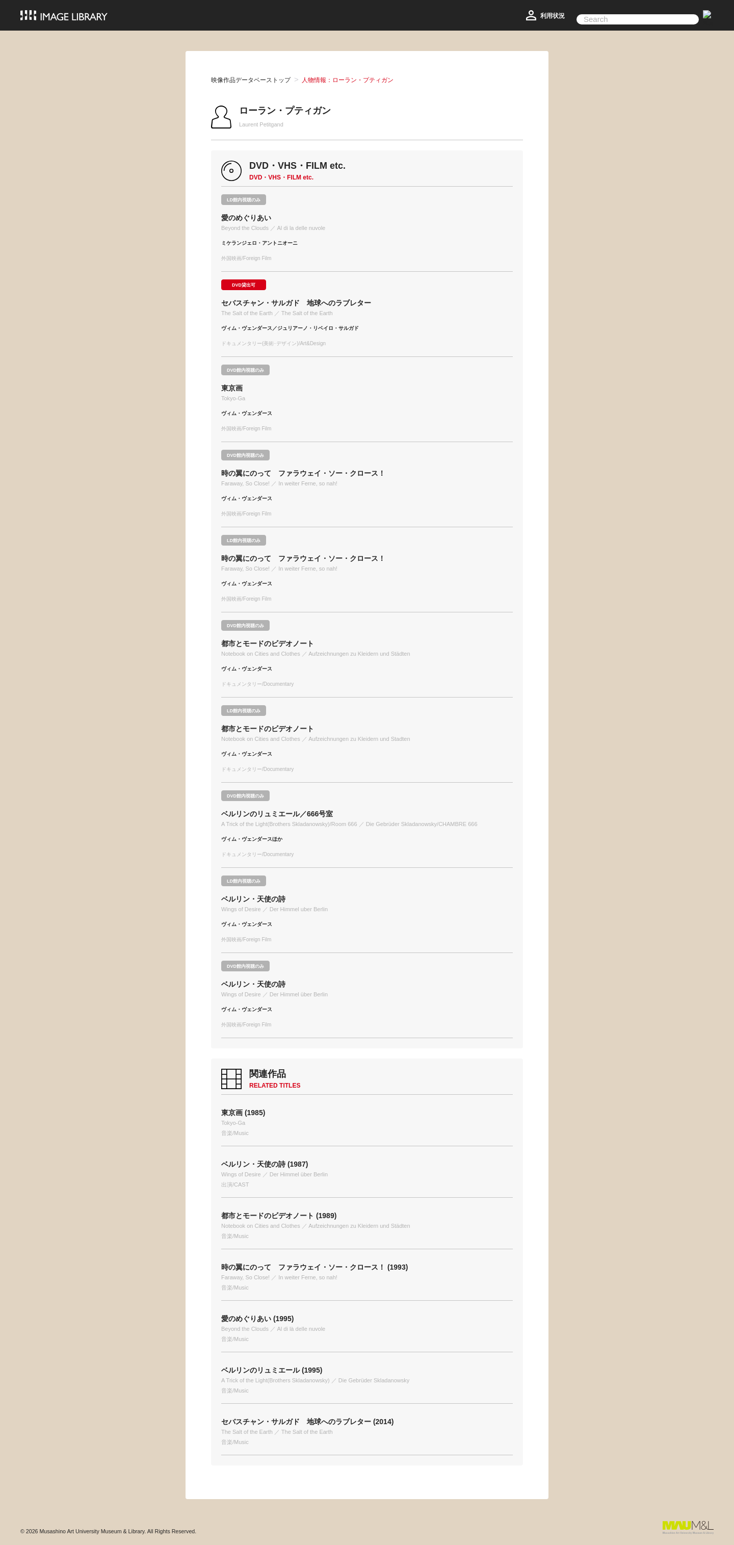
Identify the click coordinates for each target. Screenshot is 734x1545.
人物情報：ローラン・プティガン (348, 80)
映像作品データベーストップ (251, 80)
